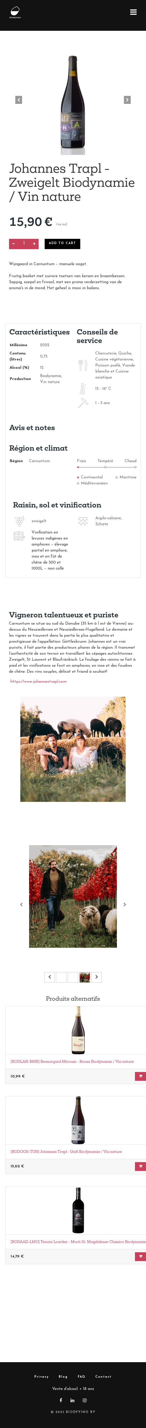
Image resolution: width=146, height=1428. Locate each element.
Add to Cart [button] (62, 243)
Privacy (41, 1376)
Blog (63, 1376)
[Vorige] (21, 904)
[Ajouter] (34, 244)
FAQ (81, 1376)
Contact (103, 1376)
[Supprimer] (13, 244)
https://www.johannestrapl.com (38, 682)
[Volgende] (125, 904)
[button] (18, 99)
